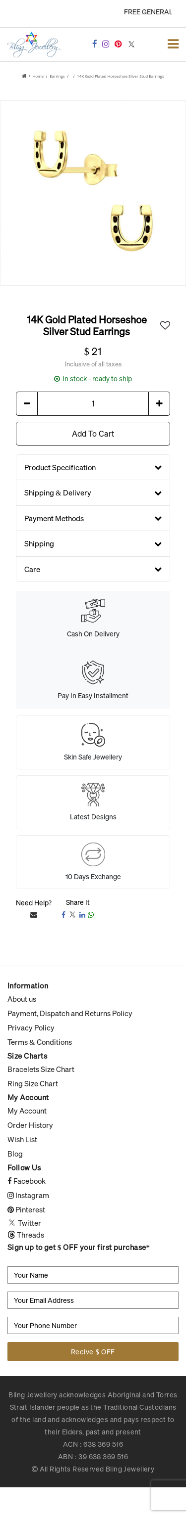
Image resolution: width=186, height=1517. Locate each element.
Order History (30, 1125)
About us (21, 999)
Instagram (28, 1195)
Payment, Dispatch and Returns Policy (69, 1013)
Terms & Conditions (39, 1042)
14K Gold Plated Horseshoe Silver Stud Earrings (120, 76)
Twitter (24, 1223)
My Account (27, 1110)
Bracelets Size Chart (40, 1069)
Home (38, 76)
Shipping (93, 543)
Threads (25, 1235)
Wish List (22, 1139)
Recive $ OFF (93, 1351)
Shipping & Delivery (93, 492)
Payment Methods (93, 518)
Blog (15, 1154)
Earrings (57, 76)
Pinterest (26, 1209)
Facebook (26, 1181)
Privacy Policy (31, 1027)
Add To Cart (93, 433)
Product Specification (93, 467)
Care (93, 569)
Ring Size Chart (32, 1083)
